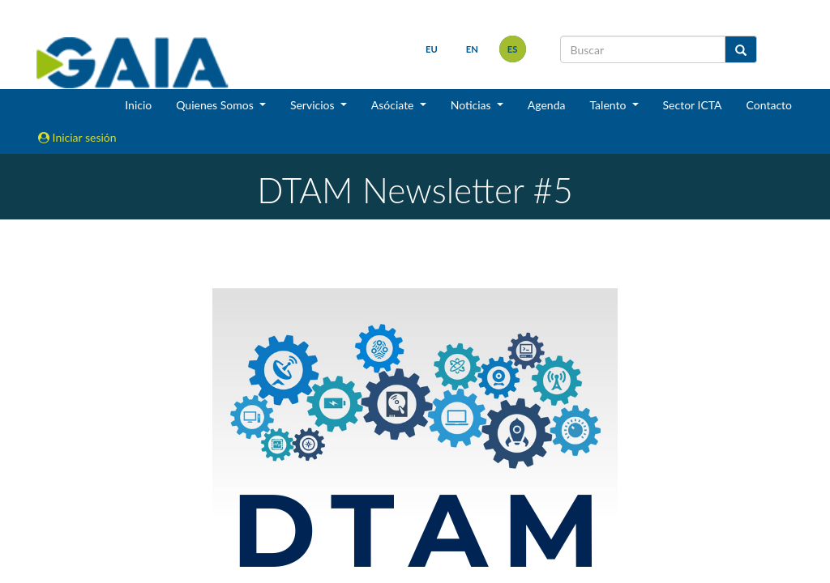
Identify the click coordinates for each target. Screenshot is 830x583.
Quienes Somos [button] (216, 105)
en (472, 49)
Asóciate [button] (394, 105)
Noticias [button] (472, 105)
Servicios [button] (313, 105)
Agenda (547, 105)
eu (432, 49)
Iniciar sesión (77, 137)
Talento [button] (609, 105)
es (512, 49)
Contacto (769, 105)
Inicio (138, 105)
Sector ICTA (692, 105)
